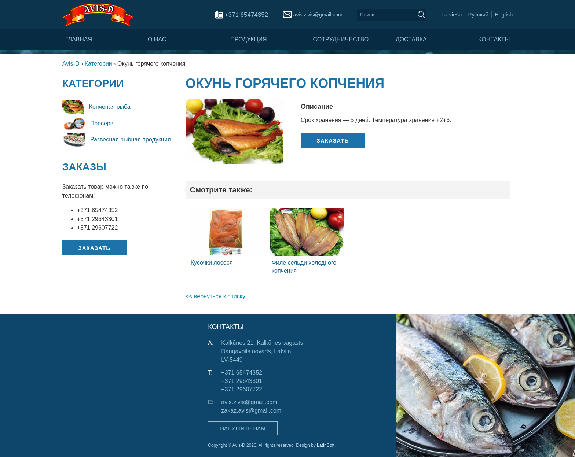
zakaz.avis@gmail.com (251, 411)
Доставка (411, 39)
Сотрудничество (341, 39)
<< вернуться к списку (215, 296)
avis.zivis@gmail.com (318, 15)
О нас (157, 39)
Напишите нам (242, 428)
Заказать (94, 248)
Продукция (248, 39)
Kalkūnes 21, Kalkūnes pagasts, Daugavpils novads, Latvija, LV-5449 (263, 351)
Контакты (494, 39)
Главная (78, 39)
